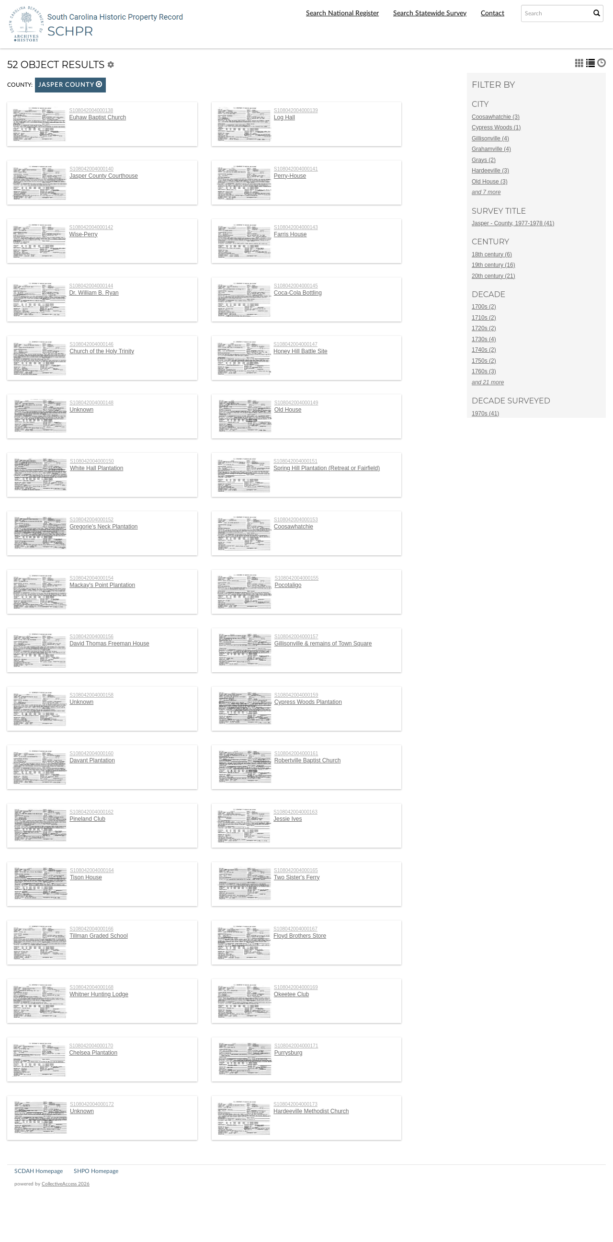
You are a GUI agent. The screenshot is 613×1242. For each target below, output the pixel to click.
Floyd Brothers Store (299, 935)
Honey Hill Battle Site (300, 351)
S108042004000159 (296, 695)
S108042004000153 (296, 519)
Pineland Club (87, 819)
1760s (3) (484, 371)
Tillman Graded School (98, 935)
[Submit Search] (596, 13)
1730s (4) (484, 339)
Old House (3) (490, 181)
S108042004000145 (296, 285)
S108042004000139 (296, 110)
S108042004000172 (92, 1104)
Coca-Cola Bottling (298, 292)
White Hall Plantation (96, 468)
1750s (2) (484, 360)
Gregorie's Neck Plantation (103, 526)
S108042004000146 (91, 344)
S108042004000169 (296, 987)
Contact (492, 13)
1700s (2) (484, 306)
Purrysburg (288, 1052)
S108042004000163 (295, 812)
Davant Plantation (92, 760)
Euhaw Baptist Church (97, 117)
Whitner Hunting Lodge (98, 994)
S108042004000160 (91, 753)
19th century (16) (493, 265)
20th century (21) (493, 276)
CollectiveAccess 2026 (66, 1184)
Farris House (290, 234)
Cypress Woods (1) (496, 127)
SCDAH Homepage (38, 1171)
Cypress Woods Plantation (308, 702)
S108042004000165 (296, 870)
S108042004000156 (91, 636)
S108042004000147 (295, 344)
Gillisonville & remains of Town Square (323, 643)
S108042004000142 (91, 227)
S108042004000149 (296, 402)
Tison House (86, 877)
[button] (99, 84)
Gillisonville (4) (490, 138)
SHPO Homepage (96, 1171)
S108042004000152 (91, 519)
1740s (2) (484, 349)
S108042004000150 (92, 461)
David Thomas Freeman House (109, 643)
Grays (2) (484, 160)
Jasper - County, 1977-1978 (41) (513, 223)
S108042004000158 (91, 695)
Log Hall (284, 117)
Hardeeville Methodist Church (311, 1111)
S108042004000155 (296, 578)
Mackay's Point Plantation (102, 585)
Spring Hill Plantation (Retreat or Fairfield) (326, 468)
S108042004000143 (296, 227)
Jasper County (70, 84)
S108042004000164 (92, 870)
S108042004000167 (295, 929)
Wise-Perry (83, 234)
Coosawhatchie (293, 526)
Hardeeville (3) (490, 170)
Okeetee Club (291, 994)
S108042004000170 (91, 1045)
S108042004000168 (91, 987)
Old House (288, 409)
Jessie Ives (287, 819)
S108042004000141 (296, 169)
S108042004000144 (91, 285)
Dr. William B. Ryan (93, 292)
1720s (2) (484, 328)
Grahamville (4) (491, 149)
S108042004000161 (296, 753)
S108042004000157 (296, 636)
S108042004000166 (91, 929)
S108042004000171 (296, 1045)
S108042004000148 (91, 402)
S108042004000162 (91, 812)
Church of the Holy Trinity (101, 351)
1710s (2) (484, 317)
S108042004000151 (295, 461)
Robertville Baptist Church (307, 760)
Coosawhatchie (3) (496, 117)
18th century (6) (492, 254)
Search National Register (342, 13)
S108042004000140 (91, 169)
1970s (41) (485, 413)
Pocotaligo (287, 585)
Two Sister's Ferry (297, 877)
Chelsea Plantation (93, 1052)
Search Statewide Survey (429, 13)
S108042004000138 (91, 110)
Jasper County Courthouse (103, 175)
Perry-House (290, 175)
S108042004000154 (91, 578)
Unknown (81, 409)
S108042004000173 (295, 1104)
